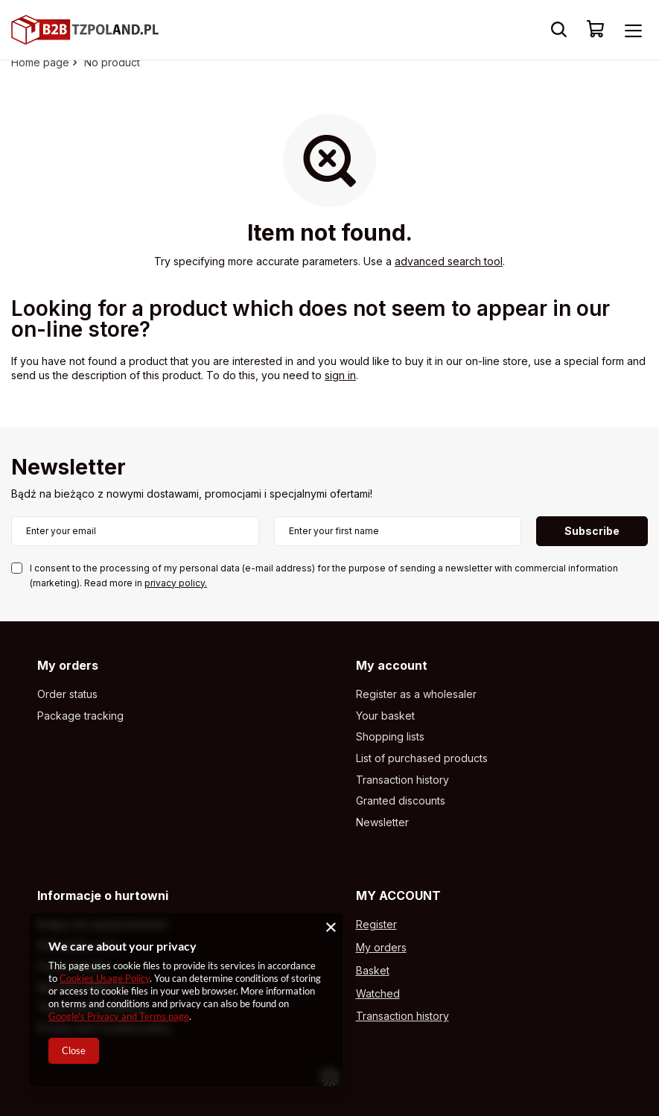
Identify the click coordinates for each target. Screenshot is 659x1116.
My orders (67, 665)
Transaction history (402, 780)
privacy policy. (175, 583)
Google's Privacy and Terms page (118, 1016)
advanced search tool (449, 261)
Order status (67, 694)
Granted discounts (400, 801)
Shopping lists (390, 737)
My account (391, 665)
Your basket (385, 716)
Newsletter (68, 468)
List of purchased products (422, 758)
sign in (340, 375)
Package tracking (80, 716)
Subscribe (592, 530)
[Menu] (633, 30)
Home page (40, 62)
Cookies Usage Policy (105, 978)
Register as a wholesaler (416, 694)
